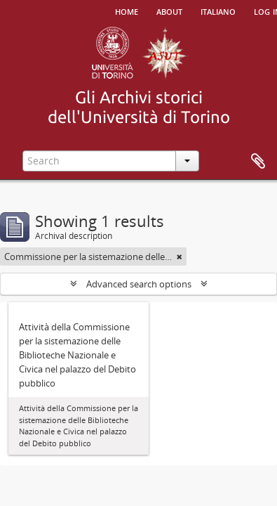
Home (126, 10)
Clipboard (258, 161)
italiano (218, 10)
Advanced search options (139, 284)
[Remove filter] (179, 256)
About (169, 10)
